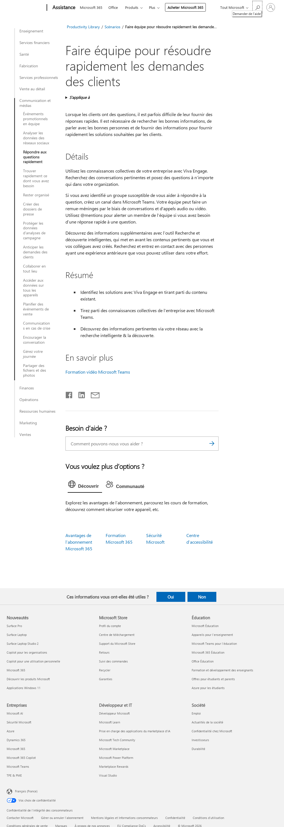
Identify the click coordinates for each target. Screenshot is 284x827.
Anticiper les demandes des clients (35, 252)
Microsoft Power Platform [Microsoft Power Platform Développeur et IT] (116, 758)
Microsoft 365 (91, 7)
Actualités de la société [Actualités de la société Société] (207, 722)
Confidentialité (175, 818)
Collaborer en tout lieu (34, 269)
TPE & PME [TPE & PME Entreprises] (14, 775)
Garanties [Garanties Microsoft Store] (105, 679)
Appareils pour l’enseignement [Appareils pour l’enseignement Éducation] (212, 635)
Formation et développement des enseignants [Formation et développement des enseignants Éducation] (222, 670)
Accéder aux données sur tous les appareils (33, 288)
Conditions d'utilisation (208, 818)
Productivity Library (83, 26)
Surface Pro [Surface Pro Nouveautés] (14, 626)
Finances (26, 388)
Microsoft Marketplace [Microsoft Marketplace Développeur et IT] (114, 749)
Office (113, 7)
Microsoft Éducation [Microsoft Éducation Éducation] (205, 626)
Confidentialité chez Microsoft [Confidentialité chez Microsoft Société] (212, 731)
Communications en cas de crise (36, 326)
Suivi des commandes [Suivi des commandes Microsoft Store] (113, 661)
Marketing (28, 422)
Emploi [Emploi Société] (196, 713)
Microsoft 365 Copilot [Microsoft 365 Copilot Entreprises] (21, 758)
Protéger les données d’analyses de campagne (34, 231)
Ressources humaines (37, 411)
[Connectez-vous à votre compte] (270, 7)
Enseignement (31, 31)
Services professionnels (38, 77)
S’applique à (79, 97)
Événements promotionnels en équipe (35, 118)
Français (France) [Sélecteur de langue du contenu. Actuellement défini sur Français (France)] (26, 791)
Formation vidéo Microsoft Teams (97, 372)
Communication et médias (35, 103)
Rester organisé (36, 194)
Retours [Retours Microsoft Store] (104, 652)
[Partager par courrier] (93, 394)
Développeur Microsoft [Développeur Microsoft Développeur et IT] (114, 713)
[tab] (85, 485)
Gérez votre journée (33, 354)
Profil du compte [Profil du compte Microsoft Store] (110, 626)
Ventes (25, 434)
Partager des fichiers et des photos (34, 370)
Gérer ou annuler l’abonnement (62, 818)
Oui (171, 597)
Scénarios (112, 26)
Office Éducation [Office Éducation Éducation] (203, 661)
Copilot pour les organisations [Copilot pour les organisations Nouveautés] (27, 652)
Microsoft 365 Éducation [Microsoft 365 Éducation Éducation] (208, 652)
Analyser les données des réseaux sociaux (36, 137)
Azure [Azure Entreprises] (10, 731)
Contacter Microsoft (20, 818)
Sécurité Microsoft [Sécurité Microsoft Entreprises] (19, 722)
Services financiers (34, 42)
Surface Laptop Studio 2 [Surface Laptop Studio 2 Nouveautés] (23, 643)
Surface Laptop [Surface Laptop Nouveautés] (17, 635)
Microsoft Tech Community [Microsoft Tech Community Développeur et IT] (117, 740)
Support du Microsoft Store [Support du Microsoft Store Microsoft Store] (117, 643)
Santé (24, 54)
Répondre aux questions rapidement (34, 157)
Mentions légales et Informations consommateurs (124, 818)
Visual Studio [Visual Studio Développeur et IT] (108, 775)
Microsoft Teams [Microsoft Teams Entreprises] (18, 766)
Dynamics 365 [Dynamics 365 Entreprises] (16, 740)
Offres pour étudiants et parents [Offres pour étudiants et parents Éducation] (213, 679)
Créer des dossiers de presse (32, 209)
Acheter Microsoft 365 (185, 7)
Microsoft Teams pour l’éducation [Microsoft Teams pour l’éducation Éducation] (214, 643)
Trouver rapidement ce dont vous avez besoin (36, 178)
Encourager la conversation (34, 340)
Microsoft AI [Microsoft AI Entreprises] (15, 713)
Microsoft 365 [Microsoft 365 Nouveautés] (16, 670)
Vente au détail (32, 88)
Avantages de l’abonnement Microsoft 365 (78, 541)
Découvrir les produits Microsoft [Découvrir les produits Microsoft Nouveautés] (28, 679)
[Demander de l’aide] (257, 7)
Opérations (28, 399)
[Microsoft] (26, 7)
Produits (131, 7)
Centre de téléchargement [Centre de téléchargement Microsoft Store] (117, 635)
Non (202, 597)
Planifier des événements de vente (36, 309)
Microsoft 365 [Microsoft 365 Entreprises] (16, 749)
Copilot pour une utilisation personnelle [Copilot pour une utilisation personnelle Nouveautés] (33, 661)
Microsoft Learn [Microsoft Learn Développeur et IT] (109, 722)
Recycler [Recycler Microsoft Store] (104, 670)
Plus (152, 7)
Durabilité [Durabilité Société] (198, 749)
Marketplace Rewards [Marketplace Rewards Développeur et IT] (113, 766)
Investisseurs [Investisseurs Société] (200, 740)
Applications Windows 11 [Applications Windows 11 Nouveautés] (23, 688)
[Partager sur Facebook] (69, 394)
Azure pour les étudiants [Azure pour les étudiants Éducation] (208, 688)
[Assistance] (63, 7)
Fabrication (28, 65)
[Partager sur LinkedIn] (79, 394)
